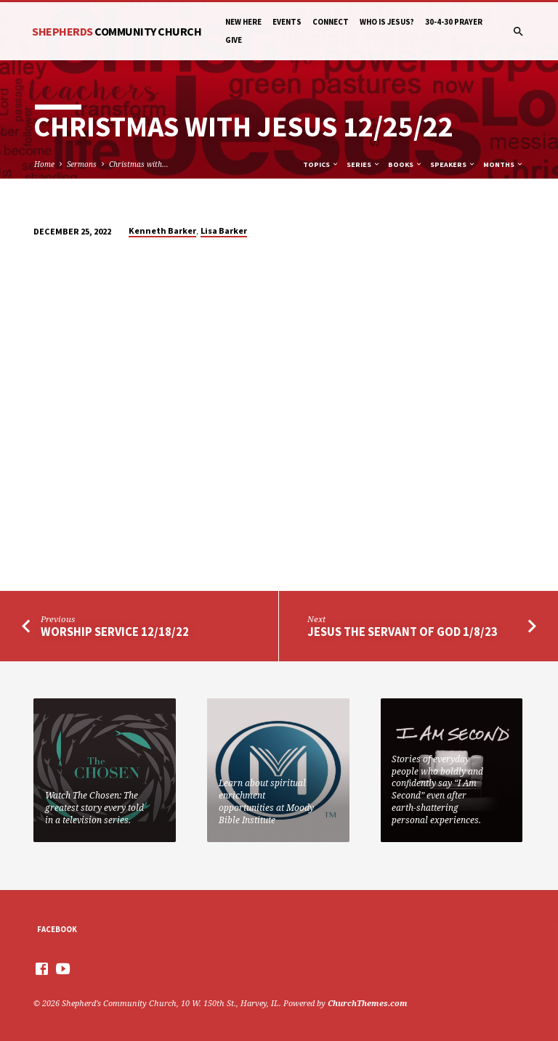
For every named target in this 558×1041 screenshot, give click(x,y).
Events (287, 22)
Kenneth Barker (162, 230)
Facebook (57, 929)
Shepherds (116, 31)
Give (233, 40)
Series (364, 164)
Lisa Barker (224, 230)
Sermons (82, 164)
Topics (321, 164)
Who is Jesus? (387, 22)
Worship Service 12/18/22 (115, 632)
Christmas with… (139, 164)
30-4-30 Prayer (453, 22)
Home (44, 164)
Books (405, 164)
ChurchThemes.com (368, 1002)
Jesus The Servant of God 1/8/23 (402, 632)
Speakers (453, 164)
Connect (330, 22)
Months (503, 164)
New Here (243, 22)
